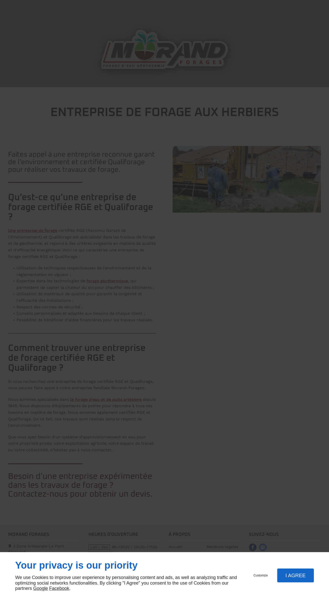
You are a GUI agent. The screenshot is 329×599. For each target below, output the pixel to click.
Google (40, 588)
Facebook (59, 588)
